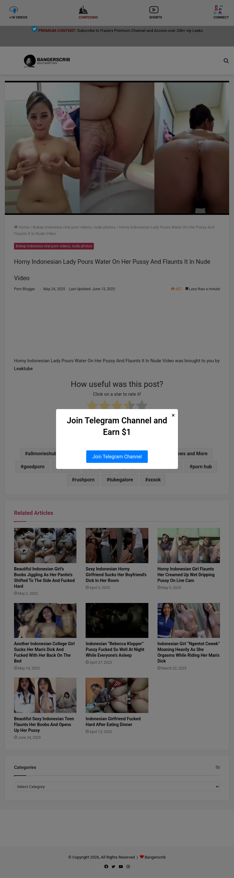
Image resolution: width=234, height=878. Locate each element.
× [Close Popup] (173, 415)
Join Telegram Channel (117, 457)
